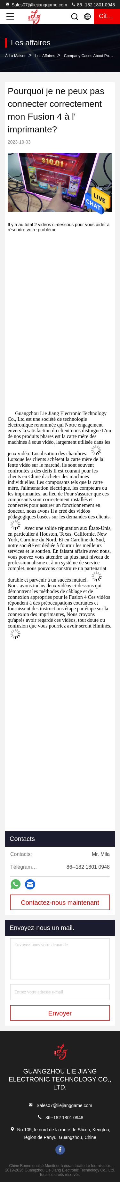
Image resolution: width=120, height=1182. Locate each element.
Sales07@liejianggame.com (36, 4)
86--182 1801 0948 (93, 4)
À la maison (16, 56)
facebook (60, 1150)
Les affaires (45, 56)
